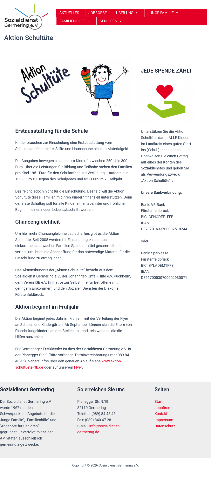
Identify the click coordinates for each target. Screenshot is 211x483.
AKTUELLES (69, 13)
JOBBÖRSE (97, 13)
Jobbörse (162, 407)
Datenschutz (165, 426)
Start (159, 401)
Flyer (78, 367)
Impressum (164, 420)
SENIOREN (111, 21)
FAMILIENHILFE (75, 21)
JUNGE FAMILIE (163, 13)
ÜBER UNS (127, 13)
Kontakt (161, 413)
